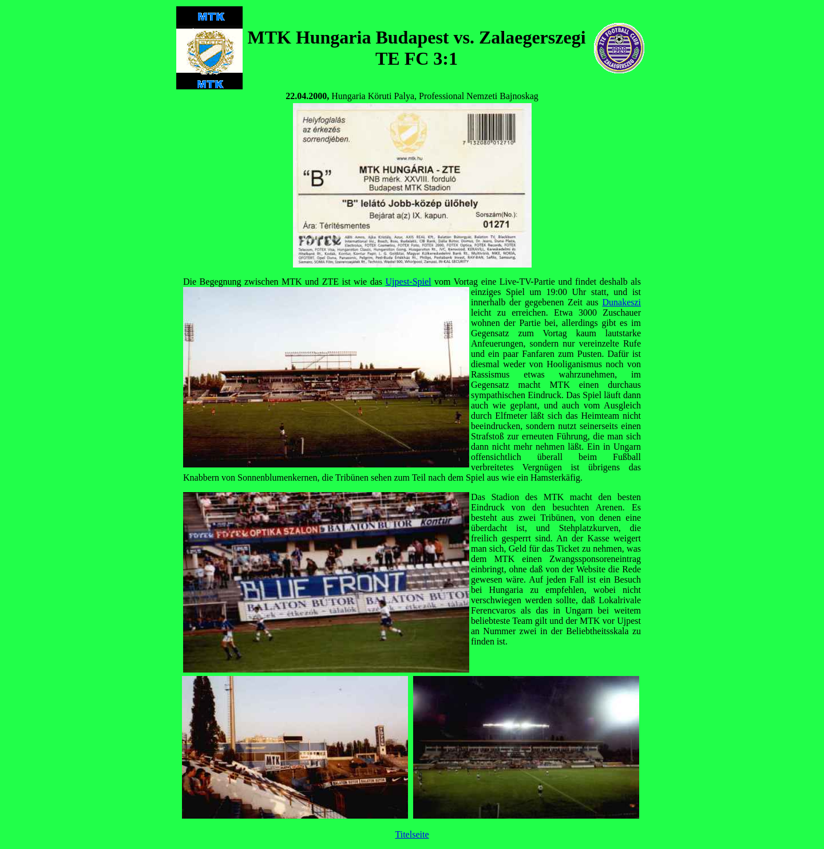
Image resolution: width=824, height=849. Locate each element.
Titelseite (412, 834)
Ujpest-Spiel (408, 281)
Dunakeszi (621, 302)
